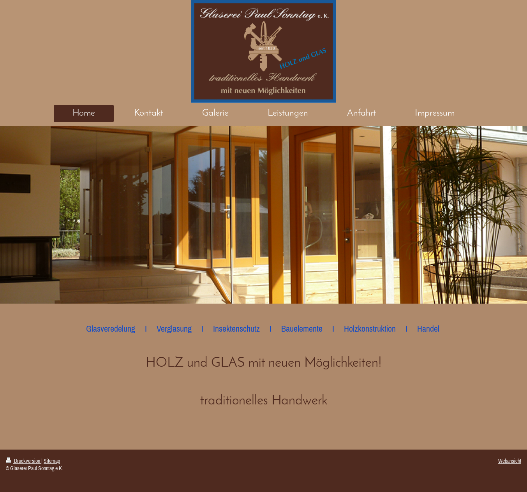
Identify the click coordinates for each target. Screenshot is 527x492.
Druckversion (23, 461)
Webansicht (509, 461)
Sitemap (52, 461)
